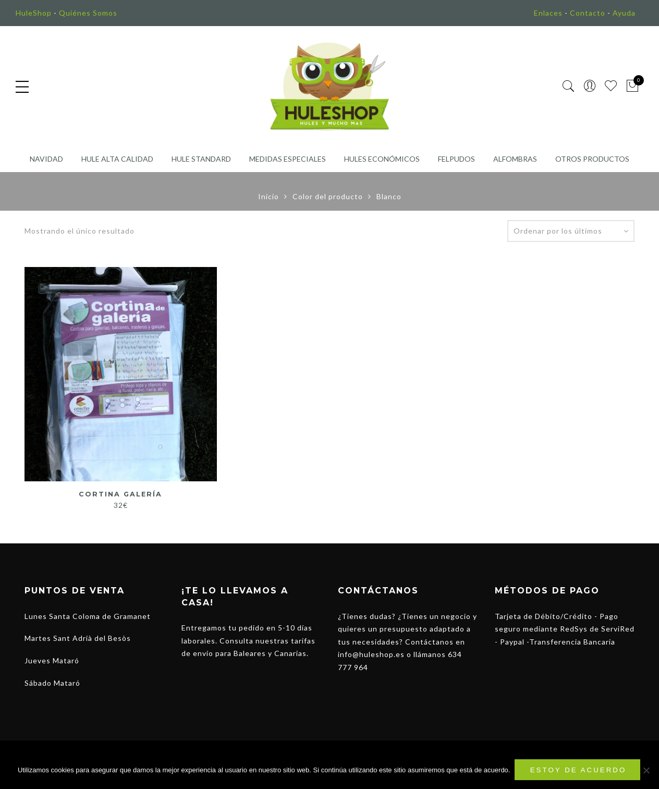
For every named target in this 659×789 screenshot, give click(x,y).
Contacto (587, 12)
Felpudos (456, 158)
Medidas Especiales (287, 158)
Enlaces (548, 12)
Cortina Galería (120, 494)
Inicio (268, 196)
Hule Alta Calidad (117, 158)
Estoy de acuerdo (579, 770)
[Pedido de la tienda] (571, 231)
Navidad (46, 158)
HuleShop (34, 12)
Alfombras (515, 158)
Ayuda (624, 12)
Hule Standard (201, 158)
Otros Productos (592, 158)
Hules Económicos (382, 158)
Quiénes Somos (88, 12)
